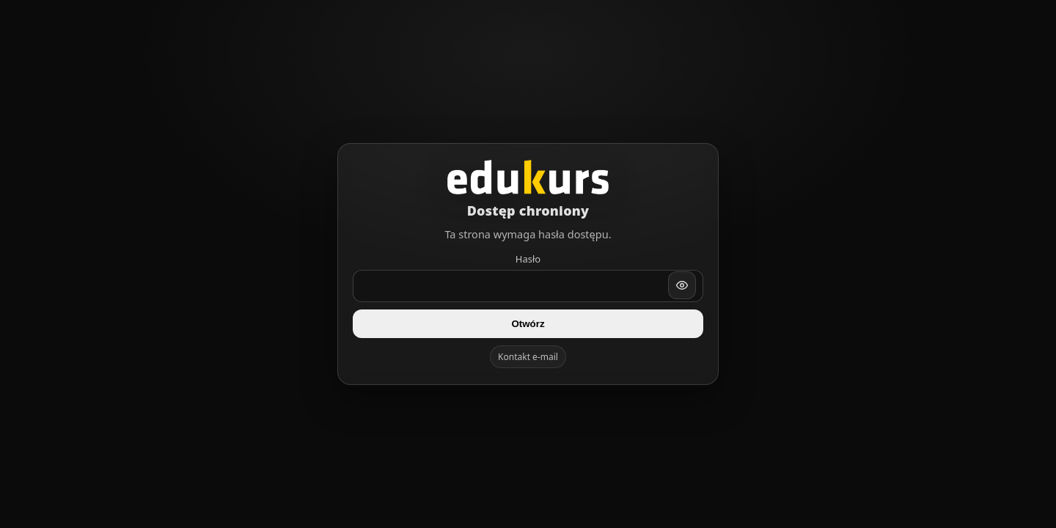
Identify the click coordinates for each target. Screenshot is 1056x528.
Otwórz (527, 323)
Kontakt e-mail (528, 357)
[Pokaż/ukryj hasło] (682, 285)
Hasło (528, 258)
